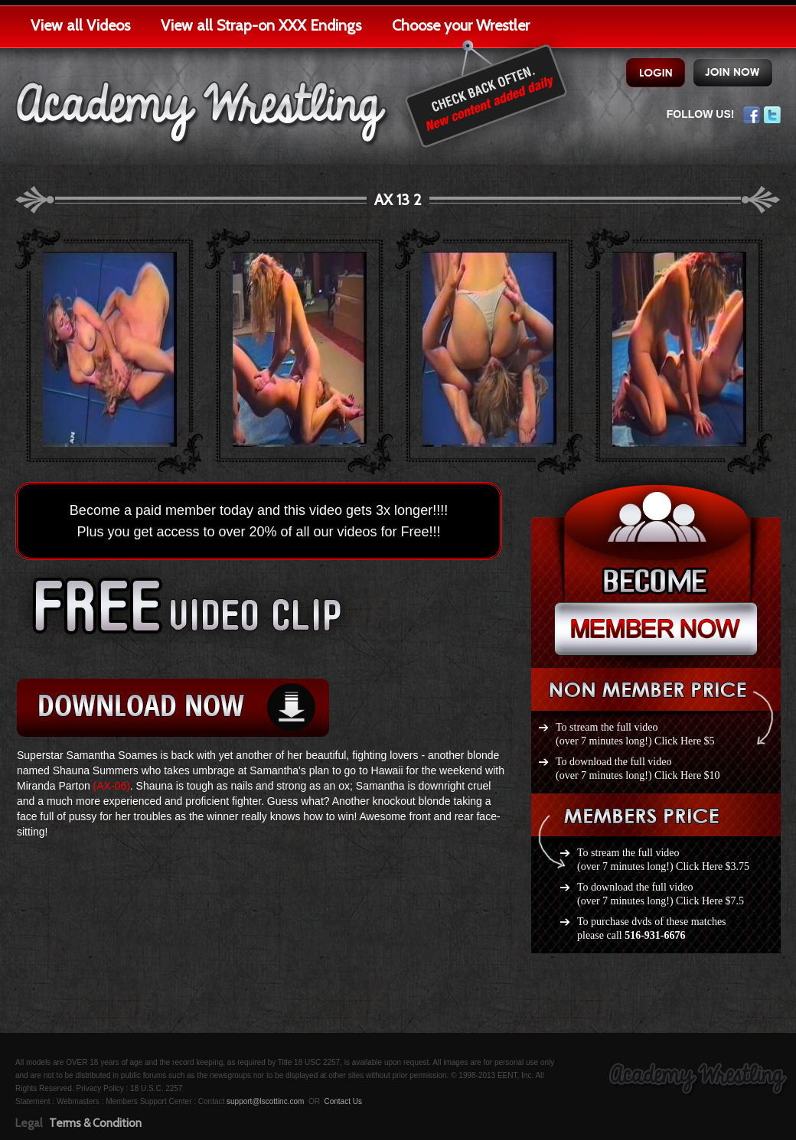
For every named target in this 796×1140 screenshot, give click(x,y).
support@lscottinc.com (265, 1101)
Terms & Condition (95, 1123)
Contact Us (342, 1101)
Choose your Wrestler (461, 25)
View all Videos (80, 25)
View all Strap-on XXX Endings (261, 25)
